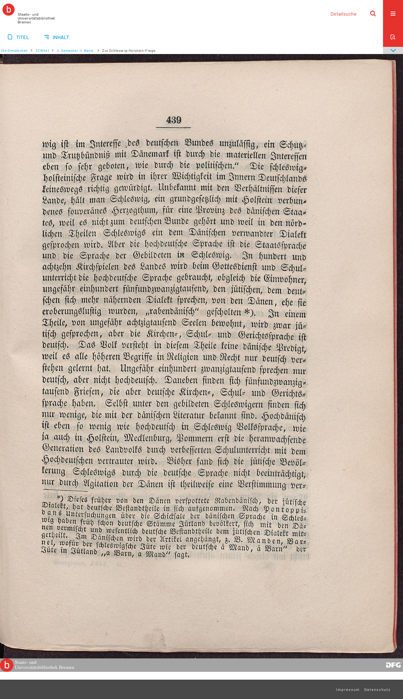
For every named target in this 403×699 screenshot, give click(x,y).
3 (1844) (42, 50)
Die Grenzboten (14, 50)
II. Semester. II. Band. (75, 50)
